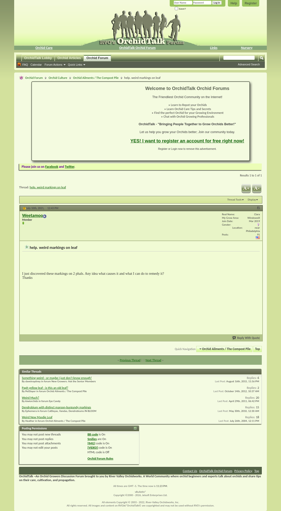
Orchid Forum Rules (100, 458)
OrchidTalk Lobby (38, 58)
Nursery (247, 48)
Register (251, 3)
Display (252, 199)
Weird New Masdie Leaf (37, 417)
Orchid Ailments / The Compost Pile (96, 78)
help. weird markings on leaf (48, 187)
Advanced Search (249, 64)
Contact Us (190, 471)
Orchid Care (44, 48)
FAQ (25, 64)
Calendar (36, 64)
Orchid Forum (97, 58)
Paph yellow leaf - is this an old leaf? (45, 388)
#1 (258, 207)
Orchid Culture (58, 78)
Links (213, 48)
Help (233, 3)
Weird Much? (30, 397)
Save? (180, 8)
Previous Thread (130, 360)
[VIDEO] (93, 447)
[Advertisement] (78, 121)
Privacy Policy (243, 471)
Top (257, 349)
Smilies (92, 439)
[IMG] (91, 443)
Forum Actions (53, 64)
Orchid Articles (69, 58)
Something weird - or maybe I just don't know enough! (57, 378)
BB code (93, 434)
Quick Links (75, 64)
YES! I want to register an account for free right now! (187, 140)
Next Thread (153, 360)
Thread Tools (234, 199)
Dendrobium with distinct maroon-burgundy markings (56, 407)
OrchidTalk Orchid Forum (137, 48)
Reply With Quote (246, 338)
